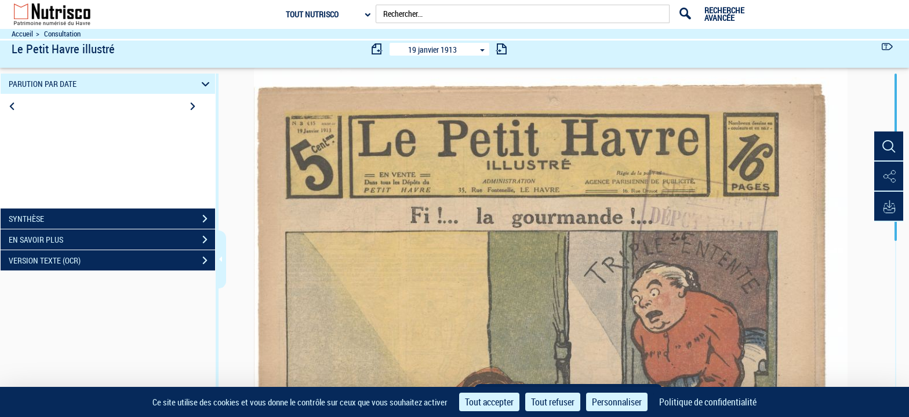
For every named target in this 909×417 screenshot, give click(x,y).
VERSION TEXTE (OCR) (112, 261)
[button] (888, 146)
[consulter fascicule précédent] (377, 49)
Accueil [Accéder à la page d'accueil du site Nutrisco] (22, 34)
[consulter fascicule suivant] (501, 49)
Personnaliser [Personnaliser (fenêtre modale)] (617, 402)
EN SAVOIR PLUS (112, 240)
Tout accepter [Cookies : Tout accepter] (489, 402)
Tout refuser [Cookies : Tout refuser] (553, 402)
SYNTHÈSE (112, 219)
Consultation (62, 34)
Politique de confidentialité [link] (708, 402)
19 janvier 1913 (432, 49)
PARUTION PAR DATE (111, 84)
